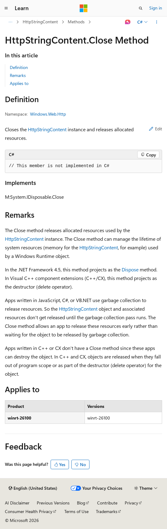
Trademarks (106, 511)
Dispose (130, 269)
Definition (19, 67)
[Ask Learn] (128, 22)
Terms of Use (76, 511)
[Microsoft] (84, 8)
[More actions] (156, 22)
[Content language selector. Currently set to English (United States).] (33, 488)
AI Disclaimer (17, 503)
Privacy (131, 503)
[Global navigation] (6, 8)
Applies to (19, 83)
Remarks (18, 75)
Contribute (107, 503)
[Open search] (141, 8)
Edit (155, 129)
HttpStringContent (40, 22)
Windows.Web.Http (48, 114)
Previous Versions (53, 503)
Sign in (155, 8)
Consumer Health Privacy (28, 511)
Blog (81, 503)
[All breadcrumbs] (10, 22)
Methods (76, 22)
